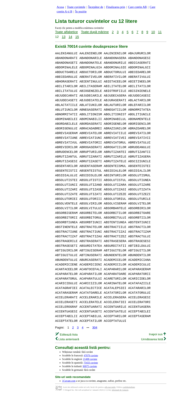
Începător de (95, 7)
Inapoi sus (157, 334)
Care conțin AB (137, 7)
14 (70, 36)
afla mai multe (110, 387)
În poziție (81, 11)
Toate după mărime (95, 32)
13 (63, 36)
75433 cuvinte (91, 362)
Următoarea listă (153, 339)
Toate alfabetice (66, 32)
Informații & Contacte (120, 390)
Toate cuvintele (76, 7)
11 (160, 32)
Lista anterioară (67, 339)
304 (94, 327)
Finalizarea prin (115, 7)
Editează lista (67, 334)
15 (77, 36)
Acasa (60, 7)
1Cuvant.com (69, 381)
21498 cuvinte (90, 359)
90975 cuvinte (90, 366)
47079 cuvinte (91, 355)
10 (153, 32)
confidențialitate (129, 387)
